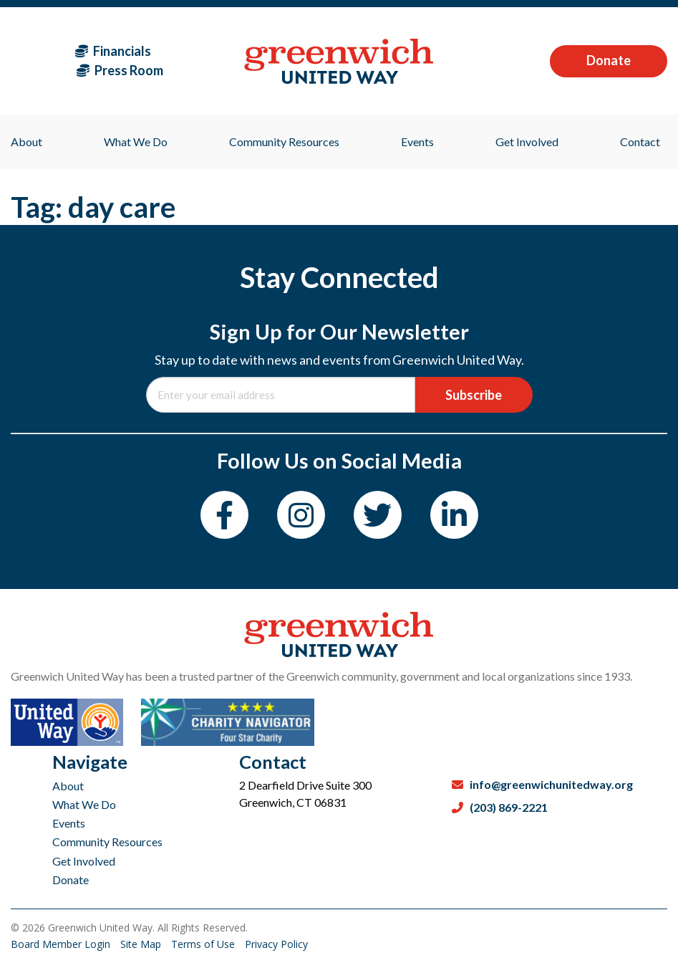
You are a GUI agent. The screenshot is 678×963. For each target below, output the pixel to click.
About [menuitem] (26, 141)
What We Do (84, 804)
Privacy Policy (276, 944)
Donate (608, 60)
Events (68, 823)
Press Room (120, 70)
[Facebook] (224, 515)
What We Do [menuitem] (136, 141)
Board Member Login (62, 944)
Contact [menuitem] (640, 141)
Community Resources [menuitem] (284, 141)
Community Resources (107, 841)
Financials (113, 51)
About (68, 785)
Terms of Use (204, 944)
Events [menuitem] (417, 141)
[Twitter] (378, 515)
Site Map (142, 944)
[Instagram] (301, 515)
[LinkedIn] (454, 515)
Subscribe (473, 395)
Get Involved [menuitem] (526, 141)
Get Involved (83, 861)
